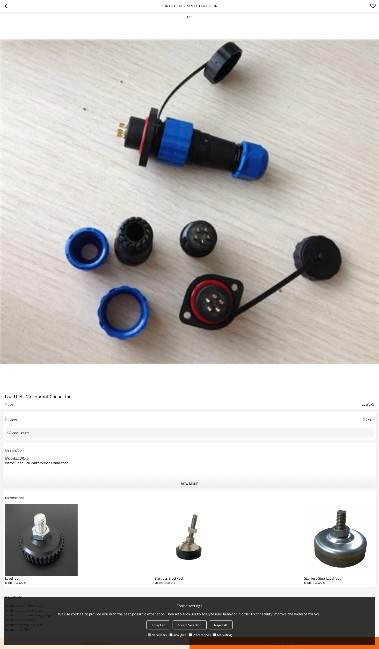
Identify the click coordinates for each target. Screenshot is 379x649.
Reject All (220, 624)
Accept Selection (190, 624)
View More (189, 483)
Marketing (222, 634)
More (367, 419)
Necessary (157, 634)
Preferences (200, 634)
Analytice (177, 634)
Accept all (158, 624)
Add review (20, 432)
